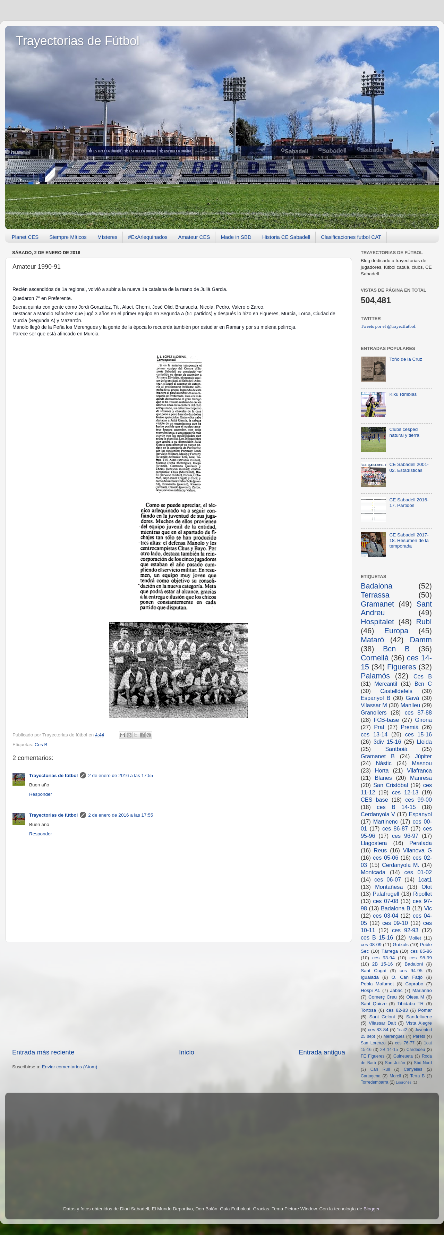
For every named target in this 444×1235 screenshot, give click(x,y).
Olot (426, 887)
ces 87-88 (418, 712)
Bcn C (423, 684)
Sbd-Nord (423, 1062)
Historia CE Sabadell (286, 237)
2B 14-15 (389, 1049)
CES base (374, 799)
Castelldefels (396, 691)
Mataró (372, 639)
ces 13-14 (374, 734)
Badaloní (413, 964)
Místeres (107, 237)
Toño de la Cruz (405, 359)
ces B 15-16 (377, 937)
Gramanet (377, 604)
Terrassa (375, 595)
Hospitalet (377, 621)
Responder (40, 794)
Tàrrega (390, 951)
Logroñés (403, 1082)
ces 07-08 (385, 901)
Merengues (393, 1036)
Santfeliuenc (419, 1016)
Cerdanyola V (378, 814)
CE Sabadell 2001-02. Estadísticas (408, 467)
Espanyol (420, 814)
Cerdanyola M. (400, 865)
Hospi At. (370, 990)
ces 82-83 (397, 1010)
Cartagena (371, 1076)
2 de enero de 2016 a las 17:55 (120, 775)
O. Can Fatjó (407, 977)
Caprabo (414, 983)
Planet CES (25, 237)
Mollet (415, 938)
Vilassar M (374, 705)
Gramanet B (378, 756)
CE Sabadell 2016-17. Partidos (408, 502)
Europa (396, 630)
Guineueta (403, 1056)
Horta (382, 770)
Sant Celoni (382, 1016)
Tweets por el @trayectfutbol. (389, 326)
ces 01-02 (418, 872)
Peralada (420, 843)
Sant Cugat (373, 970)
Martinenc (385, 821)
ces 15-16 (418, 734)
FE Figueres (372, 1056)
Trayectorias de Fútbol (77, 41)
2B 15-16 (382, 964)
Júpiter (423, 756)
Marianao (422, 990)
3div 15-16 (387, 742)
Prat (379, 727)
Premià (410, 727)
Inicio (186, 1052)
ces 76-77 (405, 1043)
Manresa (421, 778)
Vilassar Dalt (382, 1023)
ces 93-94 (383, 957)
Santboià (396, 749)
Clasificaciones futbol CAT (351, 237)
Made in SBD (236, 237)
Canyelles (413, 1069)
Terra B (417, 1076)
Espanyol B (375, 698)
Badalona (376, 586)
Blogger (371, 1208)
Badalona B (395, 908)
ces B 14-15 (396, 807)
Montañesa (389, 887)
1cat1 (425, 879)
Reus (380, 850)
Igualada (370, 977)
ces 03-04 (385, 915)
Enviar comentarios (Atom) (69, 1066)
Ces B (41, 744)
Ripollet (422, 894)
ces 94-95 (411, 970)
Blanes (383, 778)
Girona (423, 720)
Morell (395, 1076)
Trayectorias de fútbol (53, 775)
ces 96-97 (405, 836)
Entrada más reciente (43, 1052)
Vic (428, 908)
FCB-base (386, 720)
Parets (419, 1036)
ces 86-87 (395, 828)
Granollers (374, 712)
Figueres (401, 666)
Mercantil (385, 684)
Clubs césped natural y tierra (404, 432)
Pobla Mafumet (377, 983)
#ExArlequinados (147, 237)
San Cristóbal (390, 785)
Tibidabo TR (410, 1003)
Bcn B (396, 648)
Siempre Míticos (68, 237)
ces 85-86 (421, 951)
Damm (421, 639)
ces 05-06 (385, 857)
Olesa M (415, 997)
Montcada (373, 872)
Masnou (422, 763)
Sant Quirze (374, 1003)
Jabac (396, 990)
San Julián (395, 1062)
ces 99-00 (418, 799)
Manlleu (410, 705)
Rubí (424, 621)
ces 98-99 (420, 957)
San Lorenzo (373, 1043)
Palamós (375, 675)
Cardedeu (416, 1049)
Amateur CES (194, 237)
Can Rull (380, 1069)
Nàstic (384, 763)
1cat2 (402, 1029)
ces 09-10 (395, 923)
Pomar (425, 1010)
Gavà (412, 698)
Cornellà (374, 657)
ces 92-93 (405, 930)
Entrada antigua (322, 1052)
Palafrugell (386, 894)
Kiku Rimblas (403, 394)
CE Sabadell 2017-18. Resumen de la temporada (408, 540)
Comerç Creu (382, 997)
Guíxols (401, 944)
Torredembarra (374, 1082)
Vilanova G (417, 850)
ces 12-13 (405, 792)
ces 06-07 (387, 879)
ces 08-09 (371, 944)
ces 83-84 (378, 1029)
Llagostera (374, 843)
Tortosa (368, 1010)
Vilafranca (419, 770)
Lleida (424, 742)
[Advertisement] (179, 995)
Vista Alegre (419, 1023)
